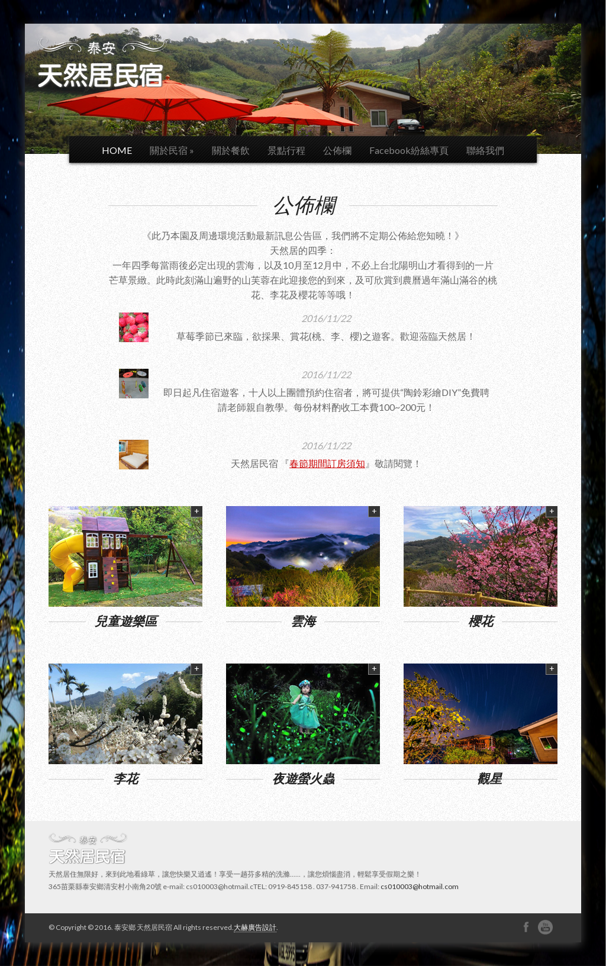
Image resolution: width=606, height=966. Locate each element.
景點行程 (286, 150)
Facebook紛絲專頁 (409, 150)
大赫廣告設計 (255, 927)
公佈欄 (337, 150)
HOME (117, 150)
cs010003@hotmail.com (420, 886)
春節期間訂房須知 (327, 463)
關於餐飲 (231, 150)
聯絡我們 (485, 150)
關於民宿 (172, 150)
